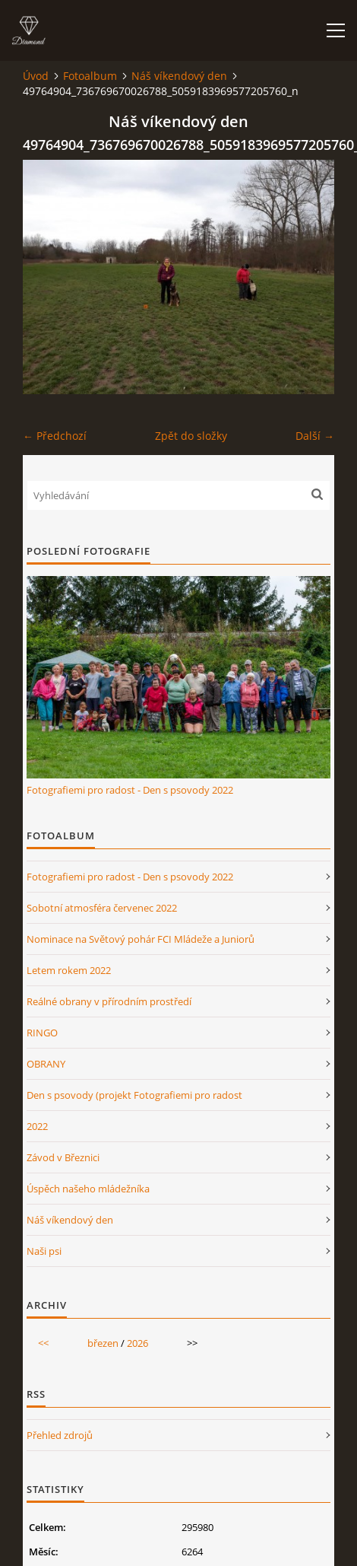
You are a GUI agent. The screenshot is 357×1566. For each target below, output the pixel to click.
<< (43, 1343)
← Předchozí (55, 435)
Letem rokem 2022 (69, 970)
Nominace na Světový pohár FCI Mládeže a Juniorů (140, 939)
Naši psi (44, 1251)
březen (102, 1343)
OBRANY (46, 1064)
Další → (314, 435)
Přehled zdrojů (60, 1435)
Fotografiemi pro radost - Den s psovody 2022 (130, 790)
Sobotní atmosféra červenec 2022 (102, 908)
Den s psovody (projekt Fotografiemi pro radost (134, 1095)
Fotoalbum (90, 75)
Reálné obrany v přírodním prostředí (109, 1001)
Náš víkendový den (179, 75)
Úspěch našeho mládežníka (88, 1188)
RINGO (42, 1032)
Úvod (36, 75)
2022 (37, 1126)
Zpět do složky (191, 435)
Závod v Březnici (63, 1157)
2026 (137, 1343)
